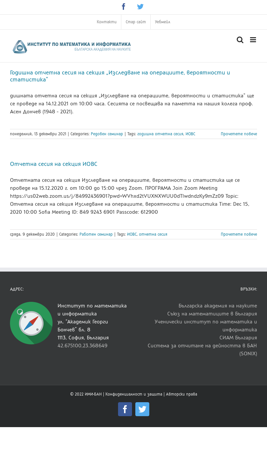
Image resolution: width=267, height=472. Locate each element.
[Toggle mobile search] (240, 39)
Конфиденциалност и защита (133, 394)
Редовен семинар (107, 134)
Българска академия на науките (218, 305)
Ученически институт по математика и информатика (206, 325)
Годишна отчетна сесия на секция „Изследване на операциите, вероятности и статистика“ (120, 76)
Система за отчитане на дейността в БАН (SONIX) (202, 349)
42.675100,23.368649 (82, 345)
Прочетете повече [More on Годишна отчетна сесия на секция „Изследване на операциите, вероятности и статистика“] (239, 134)
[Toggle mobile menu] (253, 39)
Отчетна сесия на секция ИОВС (53, 164)
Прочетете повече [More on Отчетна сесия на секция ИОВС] (239, 234)
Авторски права (181, 394)
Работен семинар (96, 234)
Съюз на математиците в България (212, 313)
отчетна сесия (153, 234)
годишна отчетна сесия (160, 134)
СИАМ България (238, 337)
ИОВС (190, 134)
